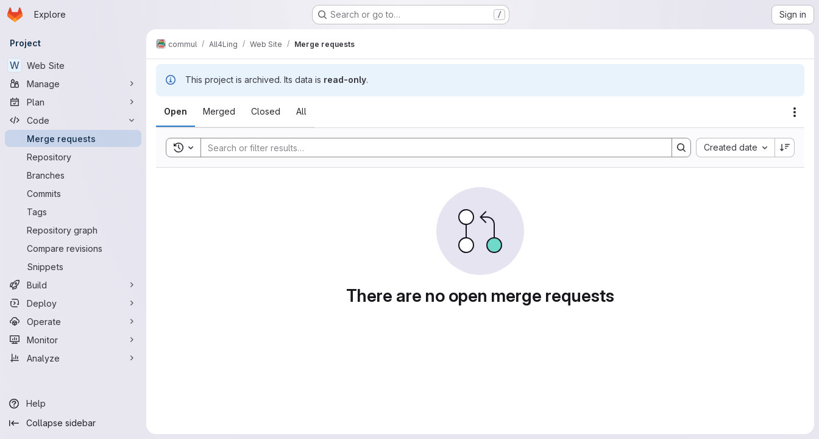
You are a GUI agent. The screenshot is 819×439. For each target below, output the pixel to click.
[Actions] (794, 112)
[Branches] (73, 175)
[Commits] (73, 193)
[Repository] (73, 156)
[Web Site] (73, 65)
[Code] (73, 120)
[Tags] (73, 211)
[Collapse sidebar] (73, 423)
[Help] (73, 403)
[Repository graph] (73, 229)
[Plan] (73, 101)
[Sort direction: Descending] (785, 147)
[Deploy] (73, 303)
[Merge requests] (73, 138)
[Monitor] (73, 339)
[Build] (73, 284)
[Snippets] (73, 266)
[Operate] (73, 321)
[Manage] (73, 83)
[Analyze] (73, 357)
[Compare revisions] (73, 248)
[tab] (175, 111)
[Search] (430, 147)
